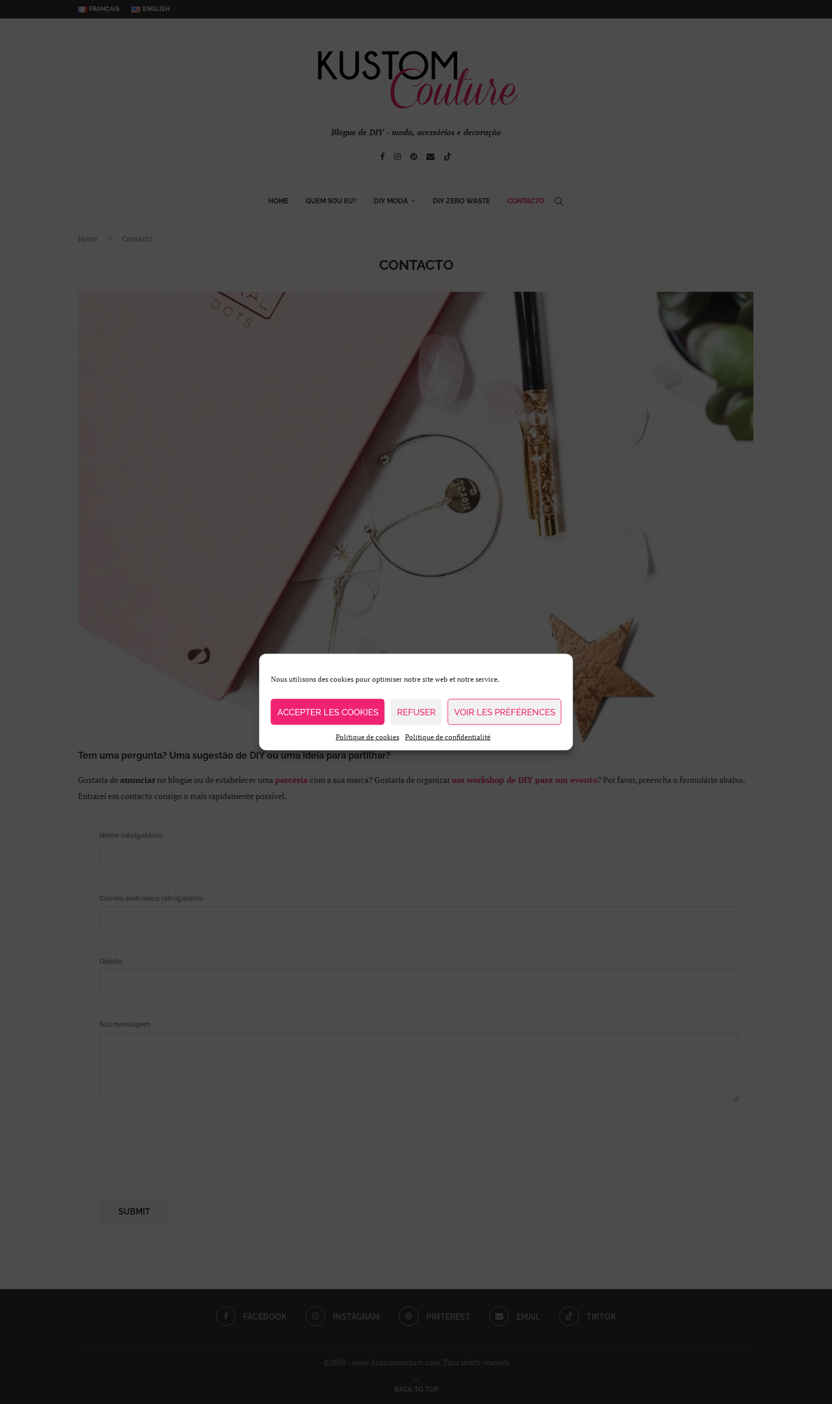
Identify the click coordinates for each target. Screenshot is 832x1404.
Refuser (416, 712)
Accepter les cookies (327, 712)
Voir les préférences (504, 712)
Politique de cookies (367, 737)
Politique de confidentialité (448, 737)
